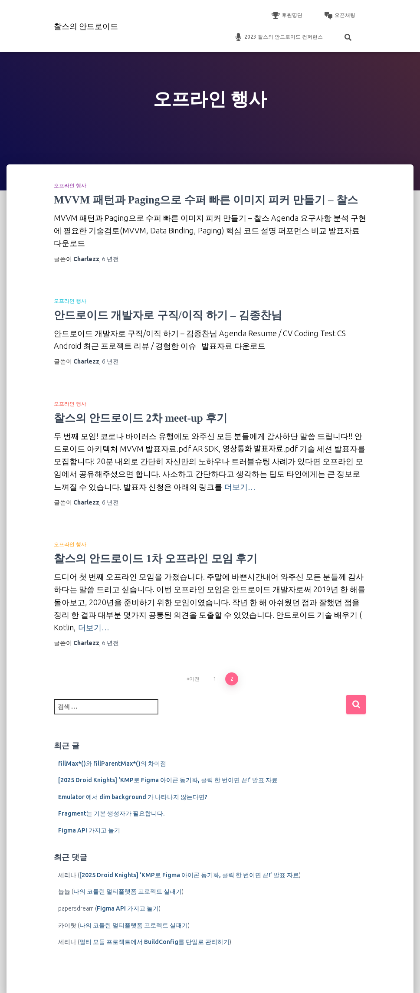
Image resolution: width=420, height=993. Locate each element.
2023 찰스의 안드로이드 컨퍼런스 (278, 37)
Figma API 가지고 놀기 (89, 830)
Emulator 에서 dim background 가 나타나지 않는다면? (132, 796)
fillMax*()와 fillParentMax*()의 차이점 (112, 763)
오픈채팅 (339, 15)
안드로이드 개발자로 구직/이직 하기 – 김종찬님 (168, 315)
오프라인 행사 (70, 186)
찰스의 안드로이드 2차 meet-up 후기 (140, 418)
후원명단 (286, 15)
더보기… (240, 486)
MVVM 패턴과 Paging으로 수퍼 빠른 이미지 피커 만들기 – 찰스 (206, 200)
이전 (194, 679)
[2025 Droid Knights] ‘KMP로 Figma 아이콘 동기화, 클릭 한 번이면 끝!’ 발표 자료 (168, 780)
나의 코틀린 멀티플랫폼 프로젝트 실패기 (127, 891)
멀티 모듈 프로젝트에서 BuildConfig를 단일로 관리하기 (154, 941)
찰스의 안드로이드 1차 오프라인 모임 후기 (155, 558)
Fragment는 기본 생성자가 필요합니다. (111, 813)
